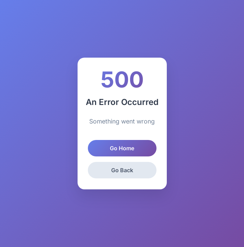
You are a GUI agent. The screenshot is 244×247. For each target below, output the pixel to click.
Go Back (122, 170)
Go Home (122, 148)
